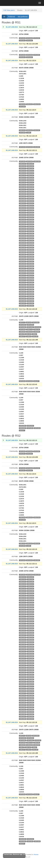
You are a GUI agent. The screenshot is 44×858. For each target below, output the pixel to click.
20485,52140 (30, 205)
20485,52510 (23, 249)
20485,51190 (23, 175)
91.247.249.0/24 (12, 27)
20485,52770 (23, 280)
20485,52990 (23, 305)
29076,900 (28, 322)
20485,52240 (30, 217)
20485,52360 (30, 231)
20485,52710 (23, 273)
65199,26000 (23, 428)
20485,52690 (23, 270)
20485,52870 (23, 291)
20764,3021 (29, 40)
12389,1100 (28, 334)
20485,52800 (30, 282)
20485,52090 (23, 200)
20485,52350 (23, 231)
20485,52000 (23, 191)
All (4, 17)
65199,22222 (30, 425)
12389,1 (21, 334)
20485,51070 (23, 168)
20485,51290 (30, 177)
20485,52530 (23, 252)
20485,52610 (23, 261)
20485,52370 (23, 233)
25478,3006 (22, 329)
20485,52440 (30, 240)
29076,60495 (23, 327)
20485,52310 (23, 226)
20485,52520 (30, 249)
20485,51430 (23, 184)
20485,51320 (30, 180)
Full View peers (9, 10)
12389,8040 (22, 331)
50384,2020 (29, 130)
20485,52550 (23, 254)
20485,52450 (23, 242)
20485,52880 (30, 291)
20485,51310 (23, 180)
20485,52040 (23, 196)
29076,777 (22, 322)
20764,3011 (22, 40)
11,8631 (29, 132)
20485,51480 (23, 187)
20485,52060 (23, 198)
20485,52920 (30, 296)
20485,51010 (23, 163)
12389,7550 (36, 329)
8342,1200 (35, 336)
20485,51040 (23, 166)
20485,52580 (30, 256)
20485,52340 (30, 228)
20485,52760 (30, 277)
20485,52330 (23, 228)
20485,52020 (23, 194)
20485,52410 (23, 238)
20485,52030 (30, 194)
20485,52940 (30, 298)
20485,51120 (23, 173)
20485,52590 (23, 259)
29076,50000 (36, 322)
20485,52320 (30, 226)
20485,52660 (30, 266)
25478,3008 (29, 381)
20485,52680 (30, 268)
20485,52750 (23, 277)
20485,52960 (30, 301)
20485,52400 (30, 235)
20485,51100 (23, 170)
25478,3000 (22, 38)
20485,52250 (23, 219)
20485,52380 (30, 233)
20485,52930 (23, 298)
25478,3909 (22, 106)
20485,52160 (30, 207)
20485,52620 (30, 261)
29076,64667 (30, 327)
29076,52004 (30, 324)
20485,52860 (30, 289)
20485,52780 (30, 280)
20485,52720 (30, 273)
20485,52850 (23, 289)
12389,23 (29, 336)
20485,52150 (23, 207)
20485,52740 (30, 275)
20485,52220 (30, 214)
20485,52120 (30, 203)
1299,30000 (36, 147)
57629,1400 (22, 104)
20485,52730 (23, 275)
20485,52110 (23, 203)
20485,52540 (30, 252)
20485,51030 (30, 163)
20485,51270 (23, 177)
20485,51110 (30, 170)
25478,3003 (29, 147)
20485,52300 (30, 224)
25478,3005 (29, 161)
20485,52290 (23, 224)
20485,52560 (30, 254)
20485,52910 (23, 296)
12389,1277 (22, 336)
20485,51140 (30, 173)
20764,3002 (36, 38)
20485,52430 (23, 240)
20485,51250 (30, 175)
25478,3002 (29, 38)
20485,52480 (30, 245)
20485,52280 (30, 221)
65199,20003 (23, 425)
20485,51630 (30, 189)
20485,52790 (23, 282)
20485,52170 (23, 210)
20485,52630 (23, 263)
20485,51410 (30, 182)
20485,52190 (23, 212)
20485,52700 (30, 270)
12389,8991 (36, 331)
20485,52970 (23, 303)
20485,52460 (30, 242)
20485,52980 (30, 303)
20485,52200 (30, 212)
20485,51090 (30, 168)
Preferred (11, 17)
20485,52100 (30, 200)
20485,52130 (23, 205)
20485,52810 (23, 284)
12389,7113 (29, 329)
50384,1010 (22, 130)
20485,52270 (23, 221)
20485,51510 (23, 189)
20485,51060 (30, 166)
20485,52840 (30, 287)
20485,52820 (30, 284)
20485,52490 (23, 247)
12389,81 (34, 334)
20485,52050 (30, 196)
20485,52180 (30, 210)
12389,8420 (29, 331)
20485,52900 (30, 294)
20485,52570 (23, 256)
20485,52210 (23, 214)
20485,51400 (23, 182)
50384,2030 (36, 130)
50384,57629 (37, 104)
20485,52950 (23, 301)
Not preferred (22, 17)
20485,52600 (30, 259)
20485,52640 (30, 263)
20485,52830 (23, 287)
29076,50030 (23, 324)
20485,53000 (30, 305)
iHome (36, 854)
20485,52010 (30, 191)
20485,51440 (30, 184)
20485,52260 (30, 219)
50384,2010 (29, 104)
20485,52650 (23, 266)
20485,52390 (23, 235)
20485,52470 (23, 245)
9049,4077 (36, 381)
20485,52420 (30, 238)
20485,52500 (30, 247)
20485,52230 (23, 217)
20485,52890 (23, 294)
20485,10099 (37, 161)
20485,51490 (30, 187)
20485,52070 (30, 198)
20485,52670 (23, 268)
